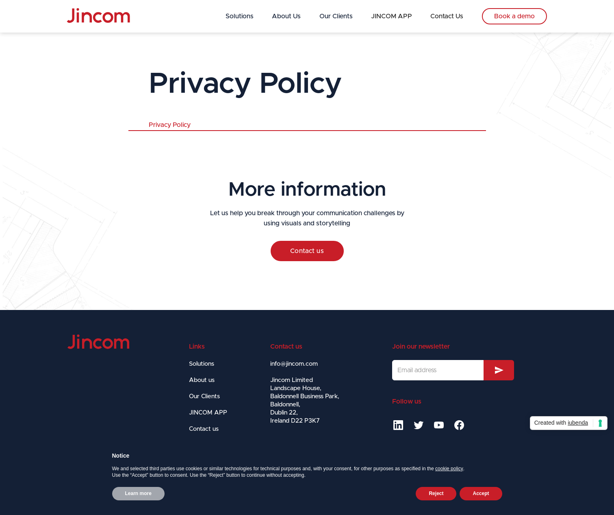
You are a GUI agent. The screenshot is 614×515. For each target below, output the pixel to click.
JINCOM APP (391, 16)
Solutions (240, 16)
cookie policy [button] (449, 468)
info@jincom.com (294, 364)
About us (202, 380)
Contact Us (446, 16)
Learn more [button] (138, 493)
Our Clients (336, 16)
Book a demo (514, 16)
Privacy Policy (170, 125)
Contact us (307, 251)
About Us (286, 16)
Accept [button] (481, 493)
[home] (98, 16)
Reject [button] (436, 493)
